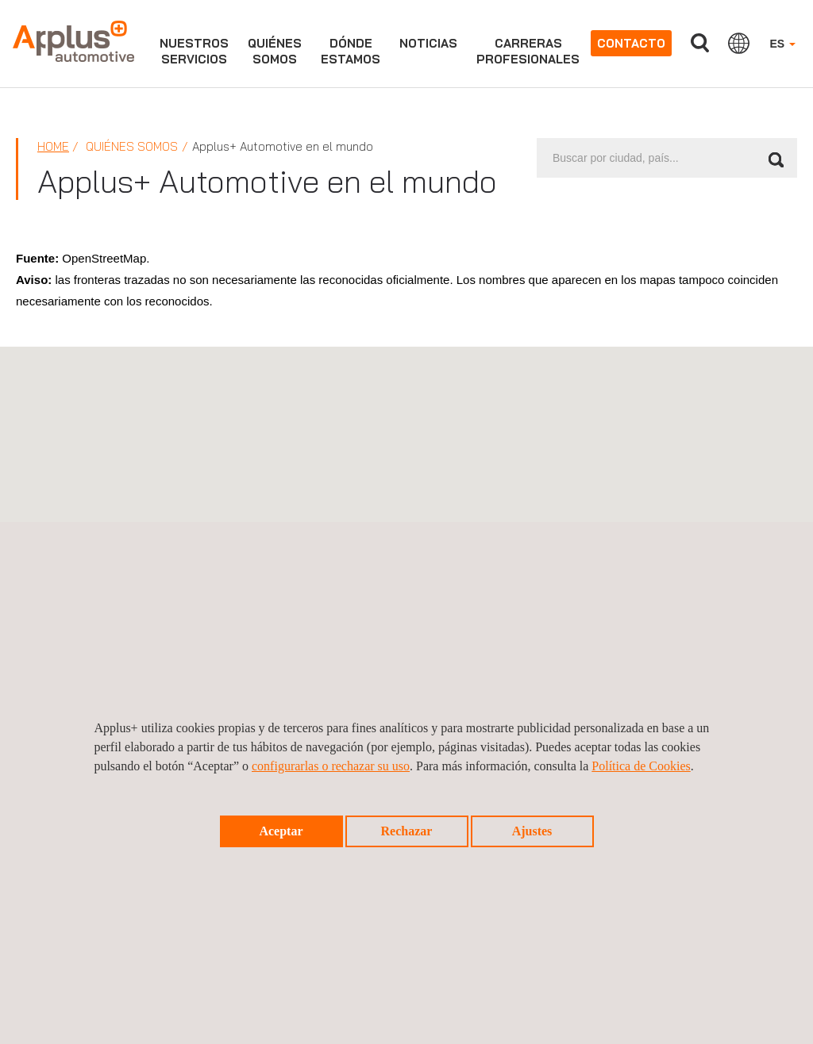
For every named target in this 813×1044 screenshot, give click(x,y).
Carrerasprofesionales (528, 51)
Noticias (428, 43)
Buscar (699, 43)
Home (53, 146)
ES (782, 43)
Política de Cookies (640, 766)
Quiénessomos (275, 51)
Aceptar (280, 831)
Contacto (631, 43)
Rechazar (407, 831)
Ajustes (532, 831)
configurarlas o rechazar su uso (331, 766)
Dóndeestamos (350, 51)
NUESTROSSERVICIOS (194, 51)
